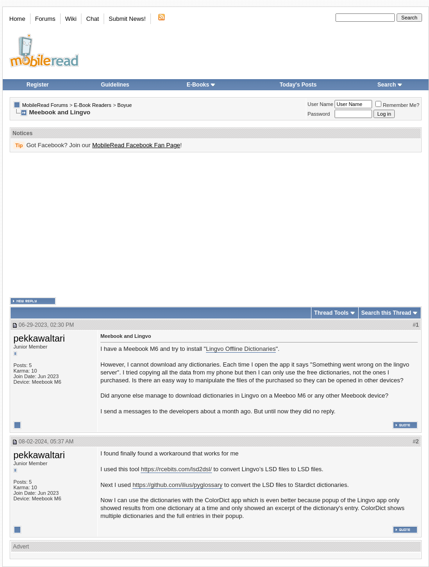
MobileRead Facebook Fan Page (136, 145)
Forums (45, 18)
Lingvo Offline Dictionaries (241, 348)
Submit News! (127, 18)
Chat (92, 18)
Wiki (71, 18)
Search (390, 84)
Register (37, 84)
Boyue (125, 105)
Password (319, 114)
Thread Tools (331, 313)
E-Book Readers (93, 105)
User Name (321, 104)
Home (17, 18)
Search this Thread (386, 313)
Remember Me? (397, 105)
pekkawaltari (39, 338)
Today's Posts (298, 84)
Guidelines (115, 84)
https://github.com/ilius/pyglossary (177, 484)
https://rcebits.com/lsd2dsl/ (176, 469)
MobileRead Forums (45, 105)
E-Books (201, 84)
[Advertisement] (197, 225)
